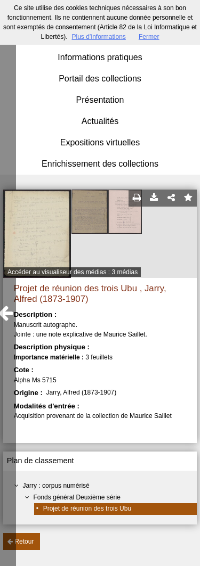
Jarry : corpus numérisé (55, 485)
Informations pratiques (100, 57)
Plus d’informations (98, 36)
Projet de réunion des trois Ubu (87, 508)
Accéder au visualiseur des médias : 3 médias (72, 272)
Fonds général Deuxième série (76, 497)
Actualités (100, 121)
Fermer (149, 36)
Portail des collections (100, 78)
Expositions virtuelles (100, 142)
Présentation (100, 99)
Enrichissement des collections (100, 163)
